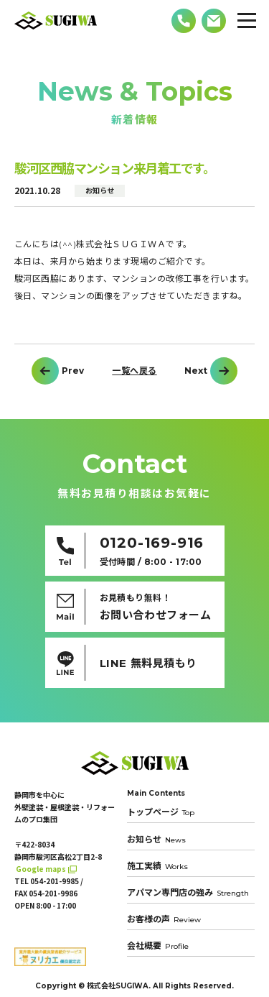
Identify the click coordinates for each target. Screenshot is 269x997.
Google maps (41, 868)
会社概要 (158, 945)
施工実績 (157, 865)
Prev (73, 371)
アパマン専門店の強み (188, 892)
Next (195, 371)
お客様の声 (164, 919)
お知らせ (156, 839)
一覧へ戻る (134, 371)
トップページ (160, 812)
